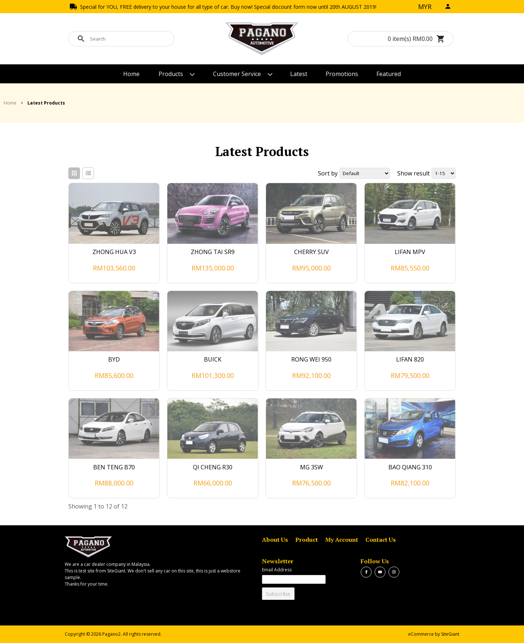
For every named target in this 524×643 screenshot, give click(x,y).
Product (306, 539)
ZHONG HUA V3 (114, 252)
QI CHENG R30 (212, 467)
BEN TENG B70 (114, 467)
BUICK (212, 359)
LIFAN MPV (410, 252)
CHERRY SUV (311, 252)
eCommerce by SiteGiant (433, 634)
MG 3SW (311, 467)
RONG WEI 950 (311, 359)
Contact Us (380, 539)
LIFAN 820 (410, 359)
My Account (341, 539)
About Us (275, 539)
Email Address (277, 570)
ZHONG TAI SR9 (213, 252)
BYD (114, 359)
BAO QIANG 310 (410, 467)
